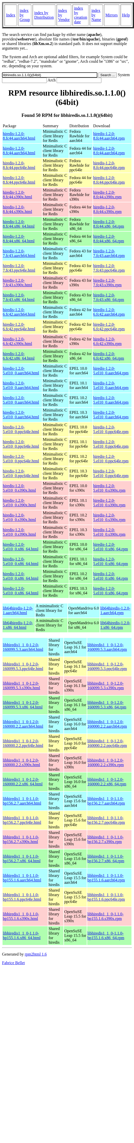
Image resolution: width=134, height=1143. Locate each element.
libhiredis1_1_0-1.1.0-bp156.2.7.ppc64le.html (22, 820)
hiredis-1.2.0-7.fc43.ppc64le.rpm (109, 268)
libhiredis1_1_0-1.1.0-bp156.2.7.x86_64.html (21, 858)
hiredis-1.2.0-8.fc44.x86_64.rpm (108, 224)
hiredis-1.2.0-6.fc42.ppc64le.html (19, 326)
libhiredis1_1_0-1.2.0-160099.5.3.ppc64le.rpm (107, 666)
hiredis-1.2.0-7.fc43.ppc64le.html (19, 268)
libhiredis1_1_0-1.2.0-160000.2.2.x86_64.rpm (106, 781)
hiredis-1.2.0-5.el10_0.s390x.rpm (109, 488)
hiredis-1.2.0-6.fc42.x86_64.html (19, 356)
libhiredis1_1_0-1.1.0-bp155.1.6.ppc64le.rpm (106, 897)
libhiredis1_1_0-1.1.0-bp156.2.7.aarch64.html (22, 800)
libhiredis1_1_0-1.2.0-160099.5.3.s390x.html (21, 685)
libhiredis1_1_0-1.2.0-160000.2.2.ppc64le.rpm (107, 743)
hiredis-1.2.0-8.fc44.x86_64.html (19, 224)
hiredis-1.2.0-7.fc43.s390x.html (17, 282)
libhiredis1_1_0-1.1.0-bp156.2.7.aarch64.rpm (106, 800)
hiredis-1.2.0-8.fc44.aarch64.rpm (109, 136)
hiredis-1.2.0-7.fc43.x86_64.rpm (108, 297)
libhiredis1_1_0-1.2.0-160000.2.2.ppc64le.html (23, 743)
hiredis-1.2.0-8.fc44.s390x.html (17, 194)
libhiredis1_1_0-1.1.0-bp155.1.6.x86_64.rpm (105, 935)
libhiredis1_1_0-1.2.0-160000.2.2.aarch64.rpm (107, 724)
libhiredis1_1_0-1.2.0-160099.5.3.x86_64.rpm (106, 704)
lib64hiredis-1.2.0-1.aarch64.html (18, 610)
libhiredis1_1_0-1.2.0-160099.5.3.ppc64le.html (23, 666)
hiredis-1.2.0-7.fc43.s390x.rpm (107, 282)
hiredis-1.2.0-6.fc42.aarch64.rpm (109, 312)
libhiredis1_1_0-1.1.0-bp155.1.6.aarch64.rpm (106, 877)
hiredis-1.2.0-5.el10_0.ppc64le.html (21, 429)
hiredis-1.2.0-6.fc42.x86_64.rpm (108, 356)
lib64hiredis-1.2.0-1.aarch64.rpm (115, 610)
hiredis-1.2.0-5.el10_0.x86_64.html (20, 546)
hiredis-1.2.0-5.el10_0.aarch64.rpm (111, 370)
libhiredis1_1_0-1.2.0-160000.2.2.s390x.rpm (105, 762)
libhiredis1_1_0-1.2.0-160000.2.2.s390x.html (21, 762)
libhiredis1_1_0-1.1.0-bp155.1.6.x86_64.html (21, 935)
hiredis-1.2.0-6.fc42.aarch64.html (19, 312)
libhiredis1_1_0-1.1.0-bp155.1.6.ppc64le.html (22, 897)
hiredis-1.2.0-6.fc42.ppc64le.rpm (109, 326)
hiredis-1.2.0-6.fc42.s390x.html (17, 341)
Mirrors (111, 15)
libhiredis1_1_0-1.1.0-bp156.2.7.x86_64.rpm (105, 858)
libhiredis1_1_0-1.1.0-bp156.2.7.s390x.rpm (105, 839)
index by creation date (80, 15)
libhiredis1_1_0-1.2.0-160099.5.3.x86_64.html (22, 704)
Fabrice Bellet (13, 963)
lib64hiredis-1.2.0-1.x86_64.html (18, 625)
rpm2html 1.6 (36, 954)
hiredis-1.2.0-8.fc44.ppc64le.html (19, 165)
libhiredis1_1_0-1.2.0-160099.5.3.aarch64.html (23, 647)
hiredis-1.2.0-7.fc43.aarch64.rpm (109, 253)
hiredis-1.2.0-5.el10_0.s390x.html (19, 488)
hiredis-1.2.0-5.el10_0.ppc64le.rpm (111, 429)
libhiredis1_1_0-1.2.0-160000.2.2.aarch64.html (23, 724)
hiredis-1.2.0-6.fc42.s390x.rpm (107, 341)
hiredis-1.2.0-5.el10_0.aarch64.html (21, 370)
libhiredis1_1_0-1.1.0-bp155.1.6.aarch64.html (22, 877)
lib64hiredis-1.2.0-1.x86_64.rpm (115, 625)
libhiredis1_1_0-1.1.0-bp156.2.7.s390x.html (21, 839)
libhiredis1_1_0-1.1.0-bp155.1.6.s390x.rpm (105, 916)
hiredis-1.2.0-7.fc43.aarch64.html (19, 253)
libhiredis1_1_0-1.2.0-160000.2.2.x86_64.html (22, 781)
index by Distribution (44, 15)
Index (10, 15)
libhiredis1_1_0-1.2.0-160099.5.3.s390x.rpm (105, 685)
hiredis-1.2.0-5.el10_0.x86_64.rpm (110, 546)
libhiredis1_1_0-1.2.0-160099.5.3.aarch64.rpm (107, 647)
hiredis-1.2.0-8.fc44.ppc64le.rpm (109, 165)
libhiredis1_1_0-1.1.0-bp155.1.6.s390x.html (21, 916)
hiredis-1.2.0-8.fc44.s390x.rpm (107, 194)
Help (126, 15)
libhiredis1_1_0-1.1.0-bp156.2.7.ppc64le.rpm (106, 820)
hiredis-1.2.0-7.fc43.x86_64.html (19, 297)
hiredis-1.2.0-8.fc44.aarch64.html (19, 136)
